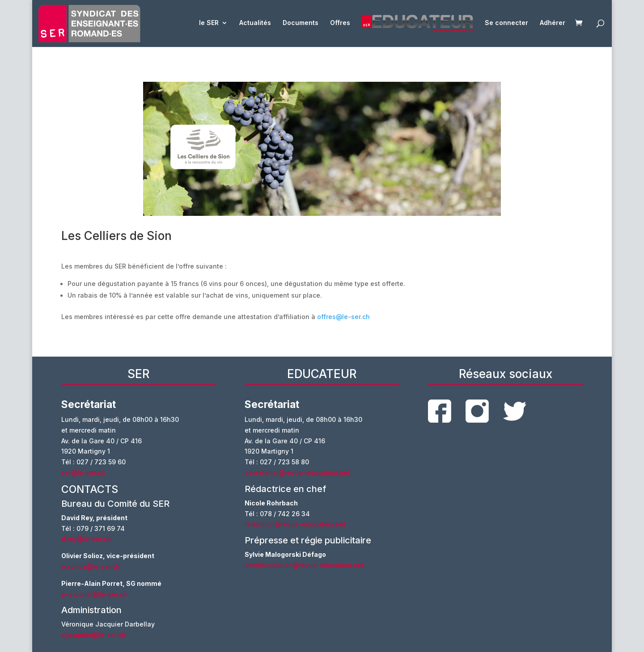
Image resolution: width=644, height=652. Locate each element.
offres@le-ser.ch (343, 316)
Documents (300, 23)
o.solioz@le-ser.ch (90, 566)
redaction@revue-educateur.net (295, 524)
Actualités (255, 23)
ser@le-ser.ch (83, 472)
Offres (340, 23)
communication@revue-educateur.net (304, 565)
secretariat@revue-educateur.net (297, 472)
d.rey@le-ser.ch (86, 539)
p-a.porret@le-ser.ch (94, 594)
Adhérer (552, 23)
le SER (209, 23)
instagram (477, 411)
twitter (514, 411)
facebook (439, 411)
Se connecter (506, 23)
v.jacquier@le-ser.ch (93, 635)
